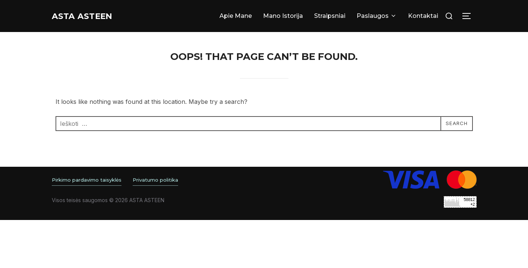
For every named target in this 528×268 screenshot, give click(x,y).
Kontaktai (423, 15)
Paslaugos (377, 15)
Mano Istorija (283, 15)
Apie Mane (235, 15)
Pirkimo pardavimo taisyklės (86, 180)
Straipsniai (329, 15)
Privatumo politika (155, 180)
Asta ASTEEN (89, 16)
